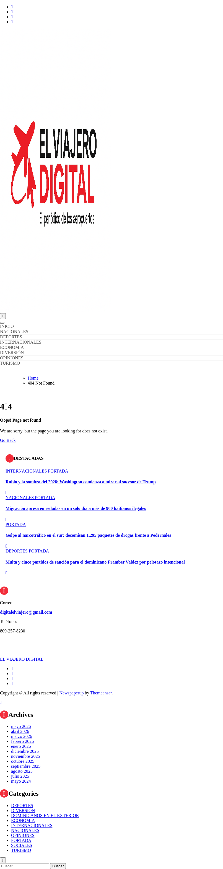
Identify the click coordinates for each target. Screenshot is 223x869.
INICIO (7, 326)
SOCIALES (21, 845)
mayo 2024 (21, 781)
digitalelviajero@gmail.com (26, 612)
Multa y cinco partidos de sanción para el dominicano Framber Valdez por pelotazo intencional (95, 562)
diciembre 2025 (25, 751)
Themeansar (101, 693)
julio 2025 (20, 776)
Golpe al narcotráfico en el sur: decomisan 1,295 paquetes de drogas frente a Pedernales (88, 535)
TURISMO (10, 363)
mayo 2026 (21, 726)
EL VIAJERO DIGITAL (21, 659)
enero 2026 (21, 746)
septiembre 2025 (25, 766)
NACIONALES (14, 331)
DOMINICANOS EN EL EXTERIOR (45, 815)
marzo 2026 (21, 736)
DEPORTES (11, 336)
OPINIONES (11, 358)
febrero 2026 (22, 741)
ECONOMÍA (12, 347)
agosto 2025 (22, 771)
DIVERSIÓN (12, 352)
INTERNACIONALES (20, 342)
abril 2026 (20, 731)
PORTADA (58, 471)
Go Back (7, 440)
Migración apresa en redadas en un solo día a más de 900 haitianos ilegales (76, 508)
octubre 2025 (22, 761)
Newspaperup (71, 693)
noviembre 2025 (25, 756)
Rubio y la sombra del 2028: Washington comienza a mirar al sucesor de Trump (81, 481)
